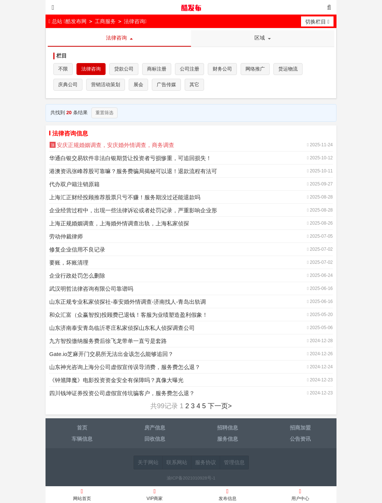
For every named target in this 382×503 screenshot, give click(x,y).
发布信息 (227, 495)
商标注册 (156, 69)
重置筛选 (104, 112)
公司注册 (189, 69)
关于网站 (148, 462)
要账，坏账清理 (68, 262)
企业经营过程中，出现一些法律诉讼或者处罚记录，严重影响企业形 (133, 210)
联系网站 (176, 462)
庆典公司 (68, 84)
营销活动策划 (105, 84)
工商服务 (105, 21)
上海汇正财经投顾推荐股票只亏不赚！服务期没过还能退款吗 (124, 197)
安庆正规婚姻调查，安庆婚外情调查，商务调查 (115, 145)
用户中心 (300, 495)
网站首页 (82, 495)
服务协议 (205, 462)
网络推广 (255, 69)
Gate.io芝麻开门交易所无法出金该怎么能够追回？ (111, 354)
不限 (63, 69)
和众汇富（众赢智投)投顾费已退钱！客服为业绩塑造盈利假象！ (128, 315)
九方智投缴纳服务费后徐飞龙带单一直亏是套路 (108, 341)
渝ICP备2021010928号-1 (191, 477)
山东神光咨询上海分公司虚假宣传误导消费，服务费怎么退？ (124, 367)
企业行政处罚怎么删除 (77, 275)
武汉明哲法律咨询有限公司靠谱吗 (91, 288)
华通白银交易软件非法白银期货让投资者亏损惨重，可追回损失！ (130, 158)
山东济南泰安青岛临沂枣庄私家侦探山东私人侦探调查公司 (122, 328)
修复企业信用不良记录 (77, 249)
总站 (56, 21)
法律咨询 (134, 21)
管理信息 (234, 462)
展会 (138, 84)
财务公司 (222, 69)
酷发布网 (191, 7)
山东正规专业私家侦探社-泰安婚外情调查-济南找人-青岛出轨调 (127, 302)
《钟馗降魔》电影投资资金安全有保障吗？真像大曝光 (116, 380)
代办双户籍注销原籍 (74, 184)
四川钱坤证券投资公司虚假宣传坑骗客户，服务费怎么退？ (122, 393)
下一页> (220, 406)
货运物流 (288, 69)
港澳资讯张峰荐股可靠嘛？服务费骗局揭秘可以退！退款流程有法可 (133, 171)
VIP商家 (154, 495)
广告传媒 (166, 84)
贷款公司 (124, 69)
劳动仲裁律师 (66, 236)
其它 (194, 84)
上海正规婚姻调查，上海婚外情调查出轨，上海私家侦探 (119, 223)
